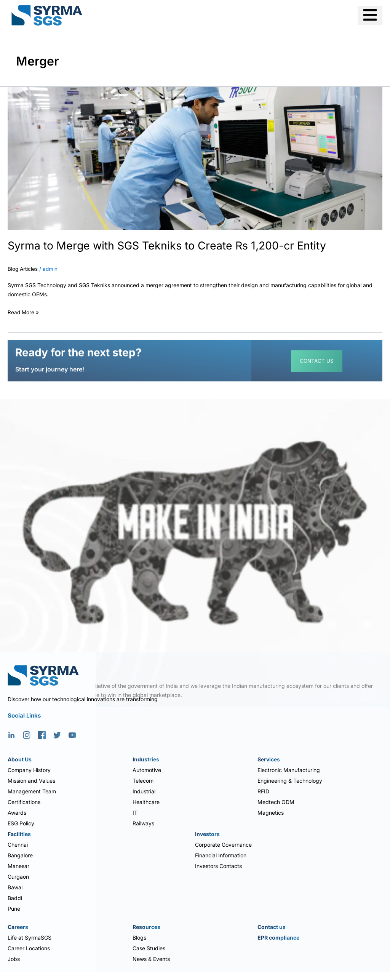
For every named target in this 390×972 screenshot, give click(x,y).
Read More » (24, 311)
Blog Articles (23, 268)
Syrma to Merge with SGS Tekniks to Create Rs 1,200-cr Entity (174, 245)
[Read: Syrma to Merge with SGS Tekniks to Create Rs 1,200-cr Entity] (195, 158)
